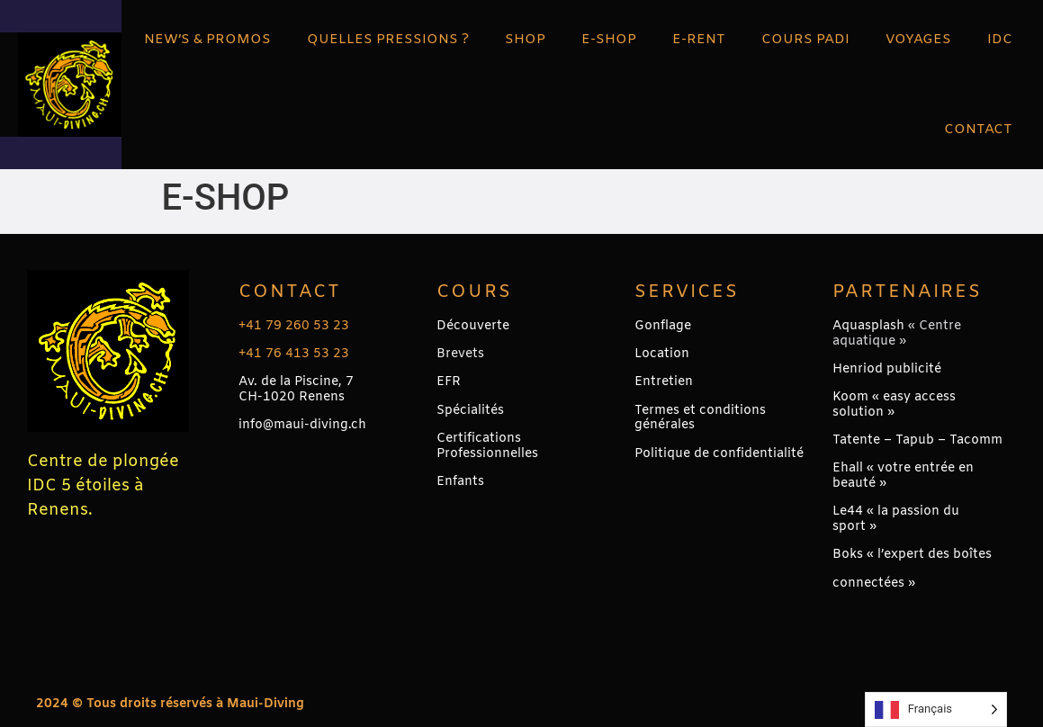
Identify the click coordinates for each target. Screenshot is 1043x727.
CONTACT (978, 130)
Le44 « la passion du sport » (895, 519)
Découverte (472, 326)
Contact (289, 292)
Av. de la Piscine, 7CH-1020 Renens (296, 389)
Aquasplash (868, 326)
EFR (448, 381)
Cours (474, 292)
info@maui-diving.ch (302, 425)
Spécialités (470, 410)
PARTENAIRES (907, 292)
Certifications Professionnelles (487, 446)
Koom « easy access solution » (894, 405)
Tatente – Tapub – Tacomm (917, 440)
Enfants (460, 481)
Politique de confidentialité (719, 453)
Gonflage (662, 326)
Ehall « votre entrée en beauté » (903, 476)
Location (661, 354)
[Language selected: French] (936, 709)
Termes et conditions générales (700, 418)
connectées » (873, 583)
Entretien (663, 381)
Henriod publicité (886, 369)
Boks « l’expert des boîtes (912, 554)
